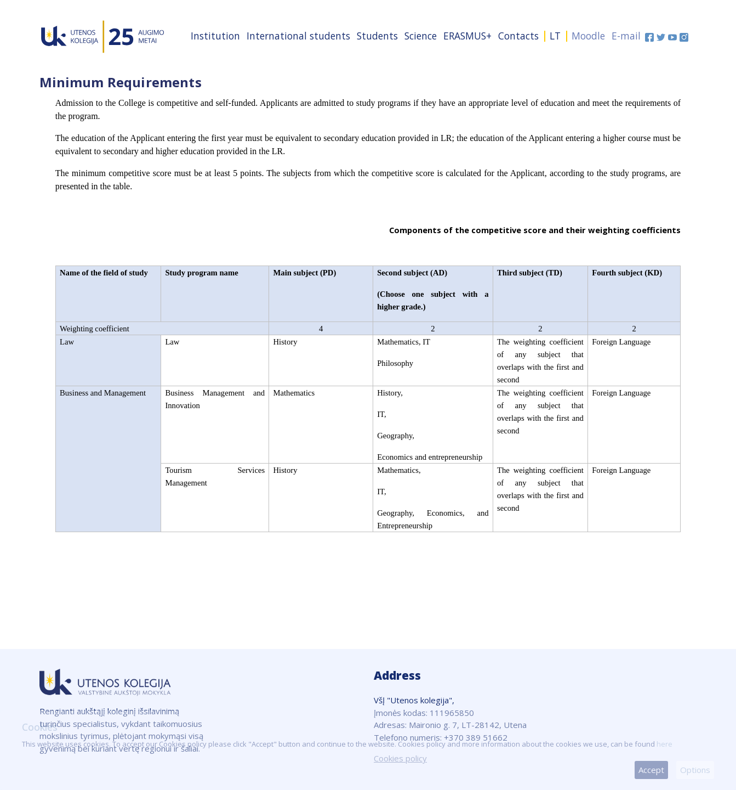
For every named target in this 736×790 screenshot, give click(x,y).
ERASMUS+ (467, 35)
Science (420, 35)
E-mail (626, 35)
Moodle (588, 35)
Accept (651, 769)
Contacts (518, 35)
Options (695, 769)
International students (298, 35)
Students (377, 35)
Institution (215, 35)
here (664, 744)
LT (555, 35)
